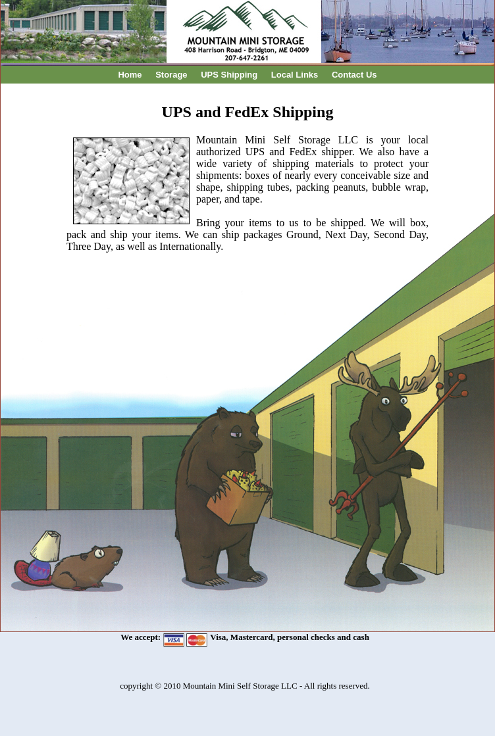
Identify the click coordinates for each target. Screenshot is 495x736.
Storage (171, 75)
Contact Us (354, 75)
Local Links (295, 75)
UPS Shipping (229, 75)
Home (130, 75)
